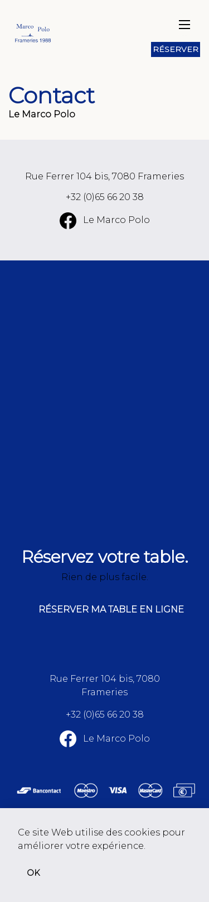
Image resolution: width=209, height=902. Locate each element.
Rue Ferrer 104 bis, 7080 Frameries (104, 176)
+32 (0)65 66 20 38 (105, 197)
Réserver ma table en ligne (111, 609)
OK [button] (33, 873)
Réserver (175, 49)
